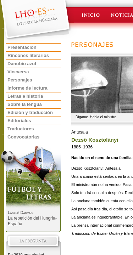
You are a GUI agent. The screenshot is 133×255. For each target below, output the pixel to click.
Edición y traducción (30, 112)
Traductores (20, 128)
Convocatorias (23, 137)
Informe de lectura (27, 88)
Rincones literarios (28, 55)
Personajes (19, 80)
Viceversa (18, 71)
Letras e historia (25, 96)
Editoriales (19, 120)
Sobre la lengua (24, 104)
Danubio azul (21, 63)
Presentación (22, 47)
